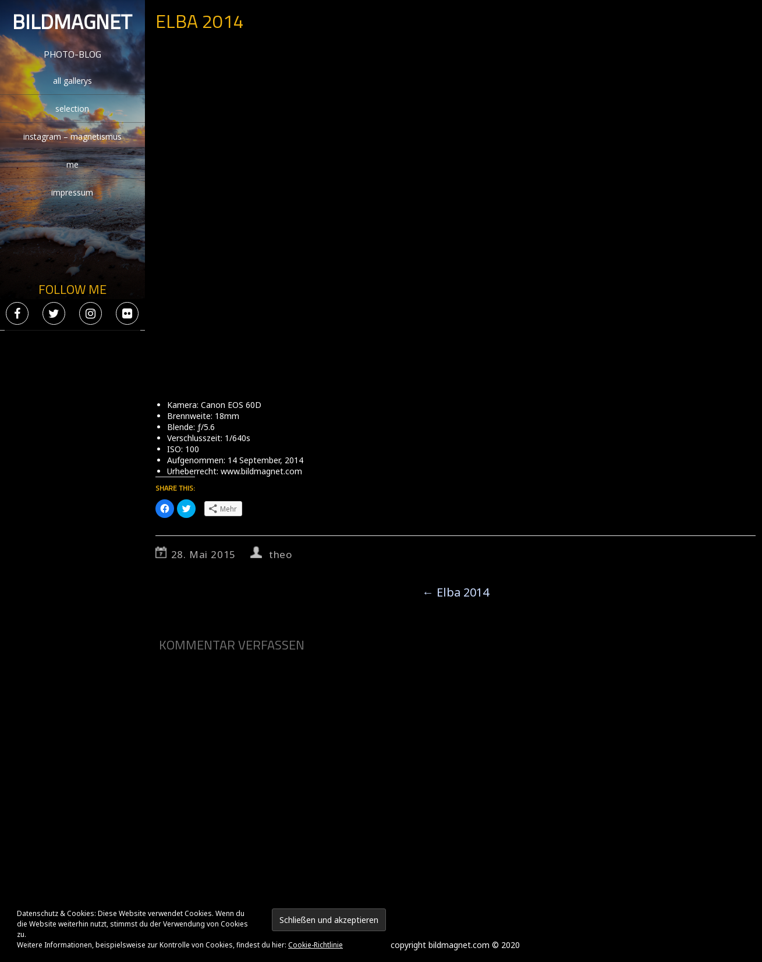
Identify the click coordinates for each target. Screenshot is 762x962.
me (72, 164)
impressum (72, 192)
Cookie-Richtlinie (315, 945)
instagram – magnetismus (72, 136)
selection (72, 108)
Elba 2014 (455, 592)
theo (280, 554)
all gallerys (72, 80)
